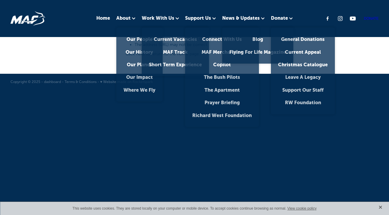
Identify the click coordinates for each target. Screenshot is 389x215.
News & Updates (243, 18)
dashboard (52, 82)
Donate (282, 18)
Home (103, 18)
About (125, 18)
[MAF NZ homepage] (47, 18)
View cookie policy (302, 208)
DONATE (371, 18)
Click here (135, 54)
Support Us (200, 18)
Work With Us (160, 18)
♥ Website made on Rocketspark (126, 82)
